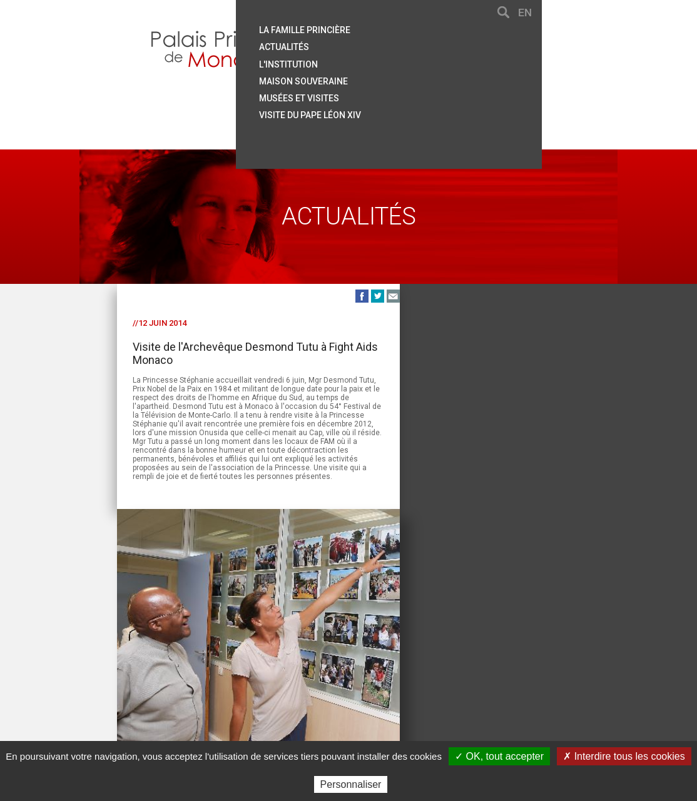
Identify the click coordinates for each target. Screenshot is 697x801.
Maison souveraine (418, 76)
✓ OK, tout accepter (499, 756)
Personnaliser (351, 784)
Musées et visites (414, 92)
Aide (197, 685)
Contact (162, 685)
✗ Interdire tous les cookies (623, 756)
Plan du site (240, 685)
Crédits (431, 685)
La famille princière (419, 27)
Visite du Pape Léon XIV (425, 108)
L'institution (403, 59)
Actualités (399, 43)
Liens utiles (299, 685)
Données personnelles (504, 685)
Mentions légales (369, 685)
